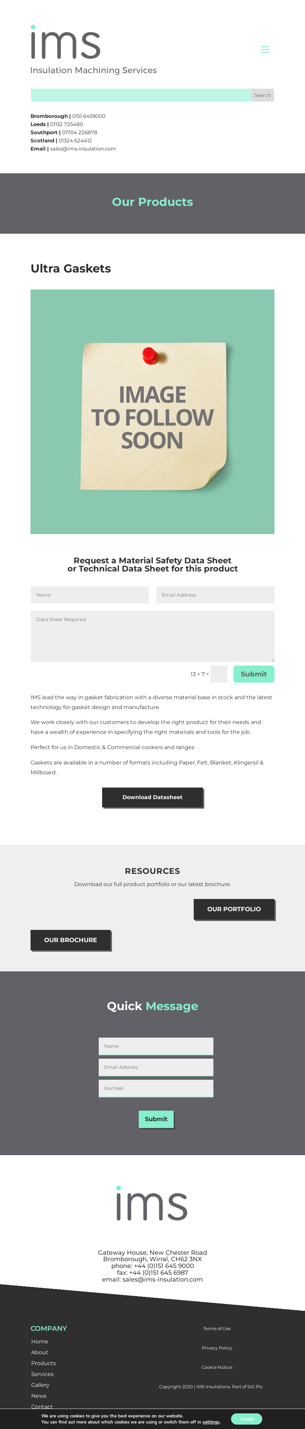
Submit (254, 674)
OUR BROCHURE (70, 941)
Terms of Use (217, 1329)
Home (39, 1342)
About (39, 1353)
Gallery (40, 1386)
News (38, 1397)
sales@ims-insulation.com (83, 148)
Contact (42, 1408)
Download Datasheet (152, 797)
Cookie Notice (217, 1368)
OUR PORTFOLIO (234, 910)
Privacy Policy (217, 1349)
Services (42, 1375)
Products (43, 1364)
